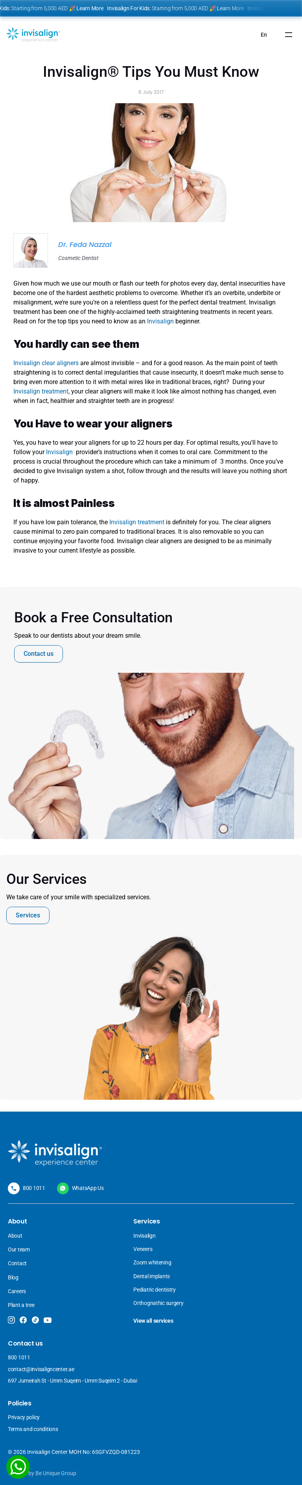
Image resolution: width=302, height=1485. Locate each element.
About (15, 1236)
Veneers (143, 1249)
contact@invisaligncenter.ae (41, 1369)
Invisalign (161, 321)
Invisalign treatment (40, 391)
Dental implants (151, 1276)
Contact (17, 1263)
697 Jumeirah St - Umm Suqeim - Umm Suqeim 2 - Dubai (72, 1380)
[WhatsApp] (18, 1467)
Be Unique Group (55, 1473)
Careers (17, 1291)
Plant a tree (21, 1305)
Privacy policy (24, 1417)
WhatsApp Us (88, 1188)
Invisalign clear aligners (46, 363)
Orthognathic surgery (158, 1303)
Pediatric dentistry (154, 1289)
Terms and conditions (33, 1429)
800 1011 (34, 1188)
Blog (13, 1277)
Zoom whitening (152, 1262)
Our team (19, 1249)
